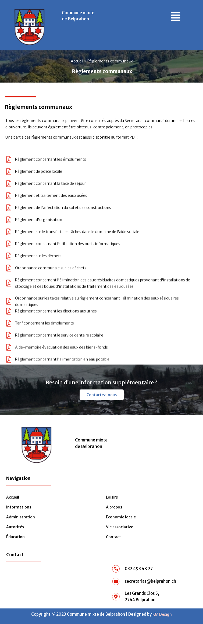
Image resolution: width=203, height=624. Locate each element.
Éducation (15, 536)
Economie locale (121, 517)
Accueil (77, 61)
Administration (20, 517)
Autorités (15, 527)
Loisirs (112, 497)
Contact (113, 536)
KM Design (162, 614)
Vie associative (119, 527)
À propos (114, 507)
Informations (18, 507)
